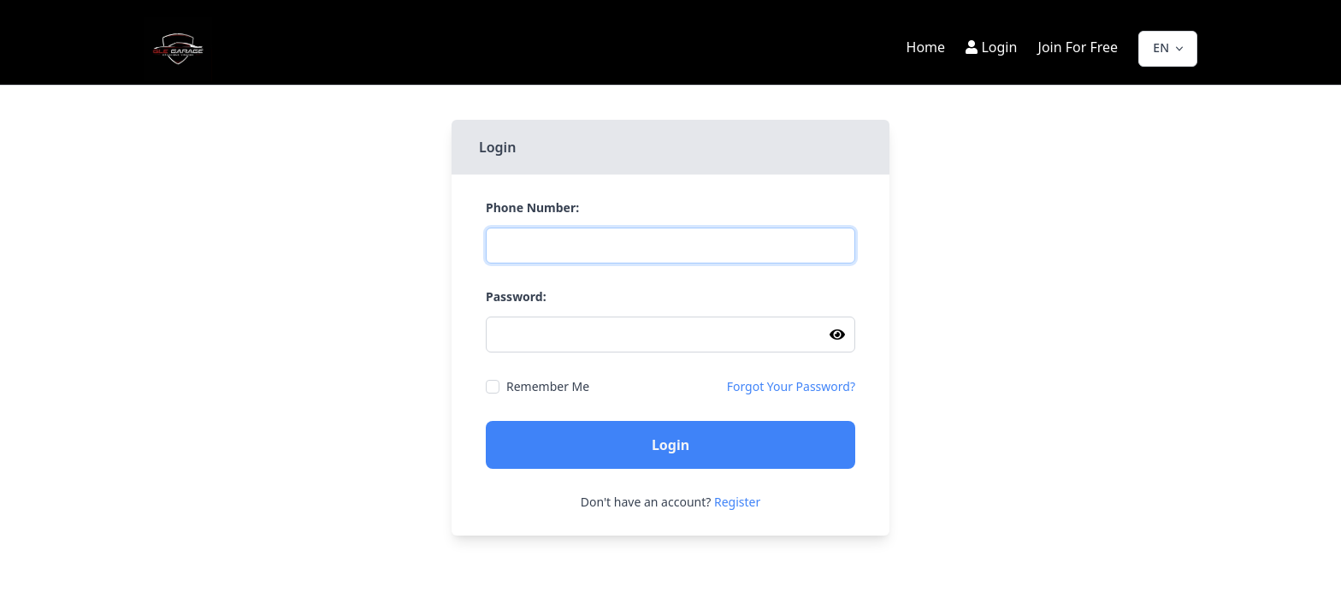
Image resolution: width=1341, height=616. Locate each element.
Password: (516, 297)
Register (737, 502)
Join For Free (1078, 47)
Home (928, 47)
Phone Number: (532, 208)
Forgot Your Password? (791, 387)
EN (1161, 46)
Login (991, 47)
